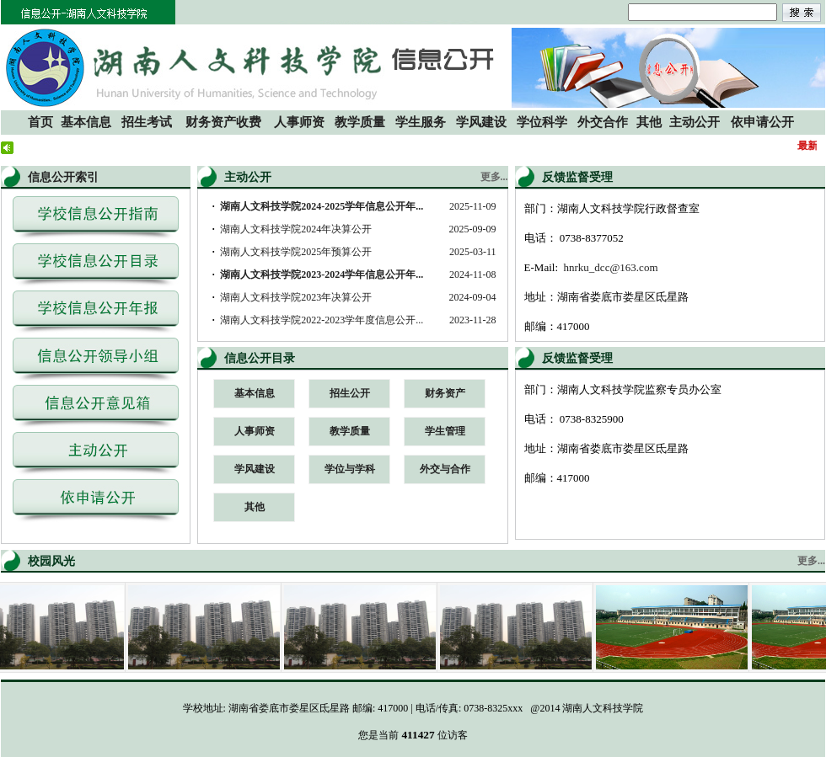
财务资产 (445, 393)
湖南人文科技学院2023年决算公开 (296, 297)
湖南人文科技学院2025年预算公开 (296, 252)
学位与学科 (349, 469)
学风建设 (254, 469)
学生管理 (445, 431)
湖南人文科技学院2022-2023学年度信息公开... (321, 320)
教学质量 (350, 431)
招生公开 (350, 393)
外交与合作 (445, 469)
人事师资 (254, 431)
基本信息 (254, 393)
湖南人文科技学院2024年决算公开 (296, 229)
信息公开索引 (63, 177)
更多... (494, 177)
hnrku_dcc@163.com (611, 267)
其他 (254, 507)
